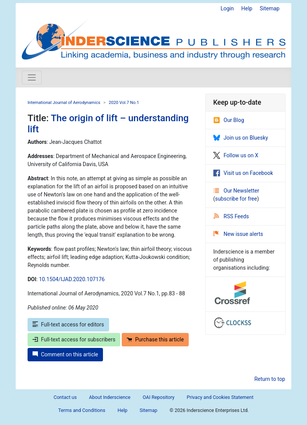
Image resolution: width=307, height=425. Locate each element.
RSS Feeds (231, 216)
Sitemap (269, 8)
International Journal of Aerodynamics (64, 102)
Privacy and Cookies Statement (220, 397)
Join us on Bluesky (240, 138)
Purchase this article (155, 339)
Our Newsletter (236, 191)
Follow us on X (235, 155)
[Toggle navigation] (32, 77)
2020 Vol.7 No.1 (124, 102)
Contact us (65, 397)
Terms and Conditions (81, 410)
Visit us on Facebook (243, 173)
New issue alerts (238, 234)
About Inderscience (110, 397)
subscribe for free (236, 199)
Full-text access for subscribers (74, 339)
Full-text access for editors (68, 324)
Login (227, 8)
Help (246, 8)
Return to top (269, 379)
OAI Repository (159, 397)
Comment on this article (65, 354)
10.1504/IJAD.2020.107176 (72, 279)
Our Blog (228, 120)
